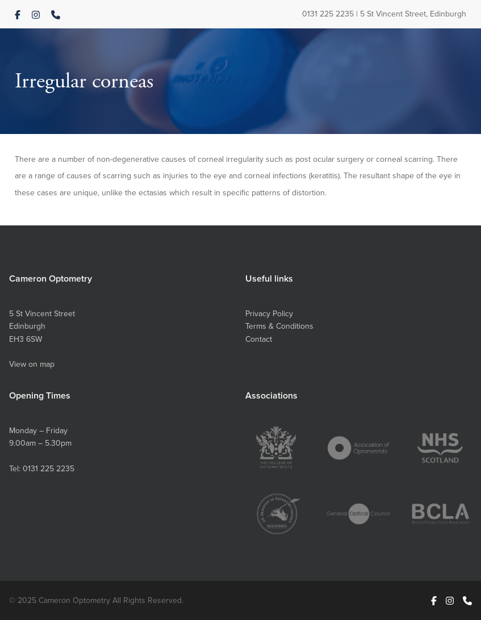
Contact (258, 339)
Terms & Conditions (279, 326)
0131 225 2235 (328, 13)
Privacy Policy (269, 313)
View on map (32, 364)
